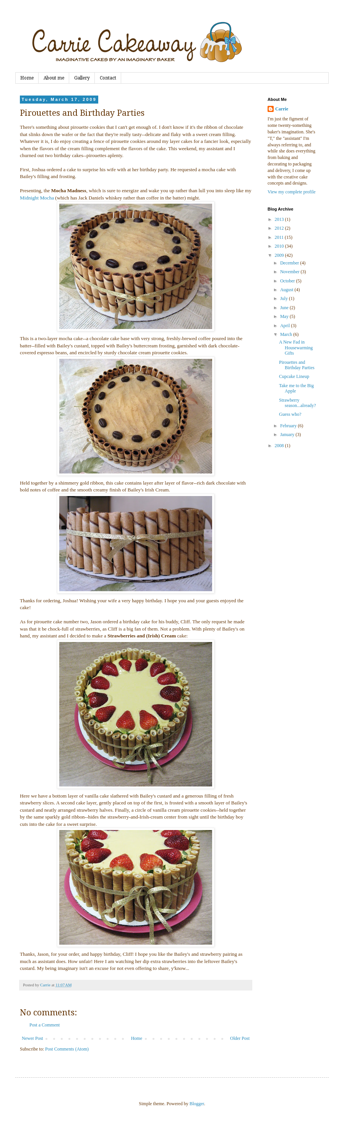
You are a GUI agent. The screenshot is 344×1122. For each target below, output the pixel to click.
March (286, 334)
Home (27, 78)
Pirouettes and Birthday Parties (297, 365)
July (284, 298)
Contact (108, 78)
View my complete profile (292, 192)
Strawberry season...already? (297, 402)
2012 (280, 228)
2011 (280, 237)
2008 (280, 445)
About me (54, 78)
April (285, 325)
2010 (280, 246)
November (290, 271)
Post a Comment (44, 1025)
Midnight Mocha (37, 198)
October (288, 281)
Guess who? (290, 414)
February (289, 425)
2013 (280, 219)
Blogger (197, 1103)
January (287, 434)
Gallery (82, 78)
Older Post (240, 1038)
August (287, 289)
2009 (280, 255)
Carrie (281, 109)
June (285, 307)
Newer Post (32, 1038)
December (290, 263)
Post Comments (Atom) (67, 1049)
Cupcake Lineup (294, 376)
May (285, 316)
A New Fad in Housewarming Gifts (296, 347)
